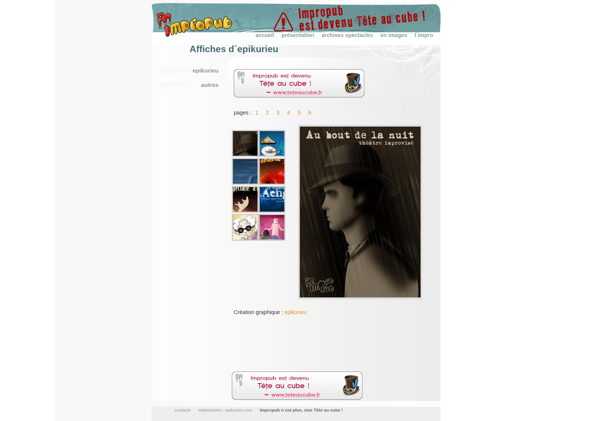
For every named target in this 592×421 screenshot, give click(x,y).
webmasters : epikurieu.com (225, 410)
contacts (182, 410)
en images (394, 35)
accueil (265, 35)
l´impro (424, 35)
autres (210, 85)
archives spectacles (347, 35)
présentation (297, 35)
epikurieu (295, 312)
